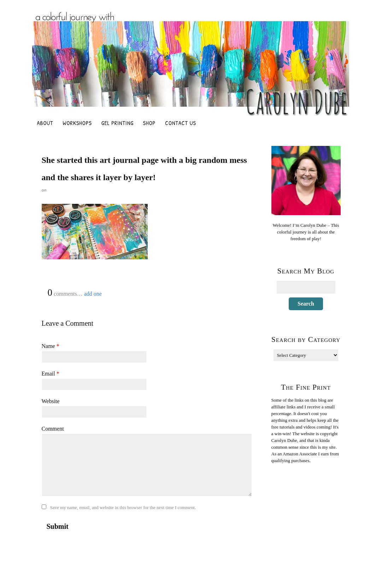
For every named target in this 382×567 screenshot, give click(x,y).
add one (93, 294)
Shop (149, 123)
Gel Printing (117, 123)
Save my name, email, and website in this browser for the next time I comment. (123, 507)
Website (51, 401)
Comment (53, 429)
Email (50, 374)
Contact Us (180, 123)
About (45, 123)
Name (50, 346)
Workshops (77, 123)
